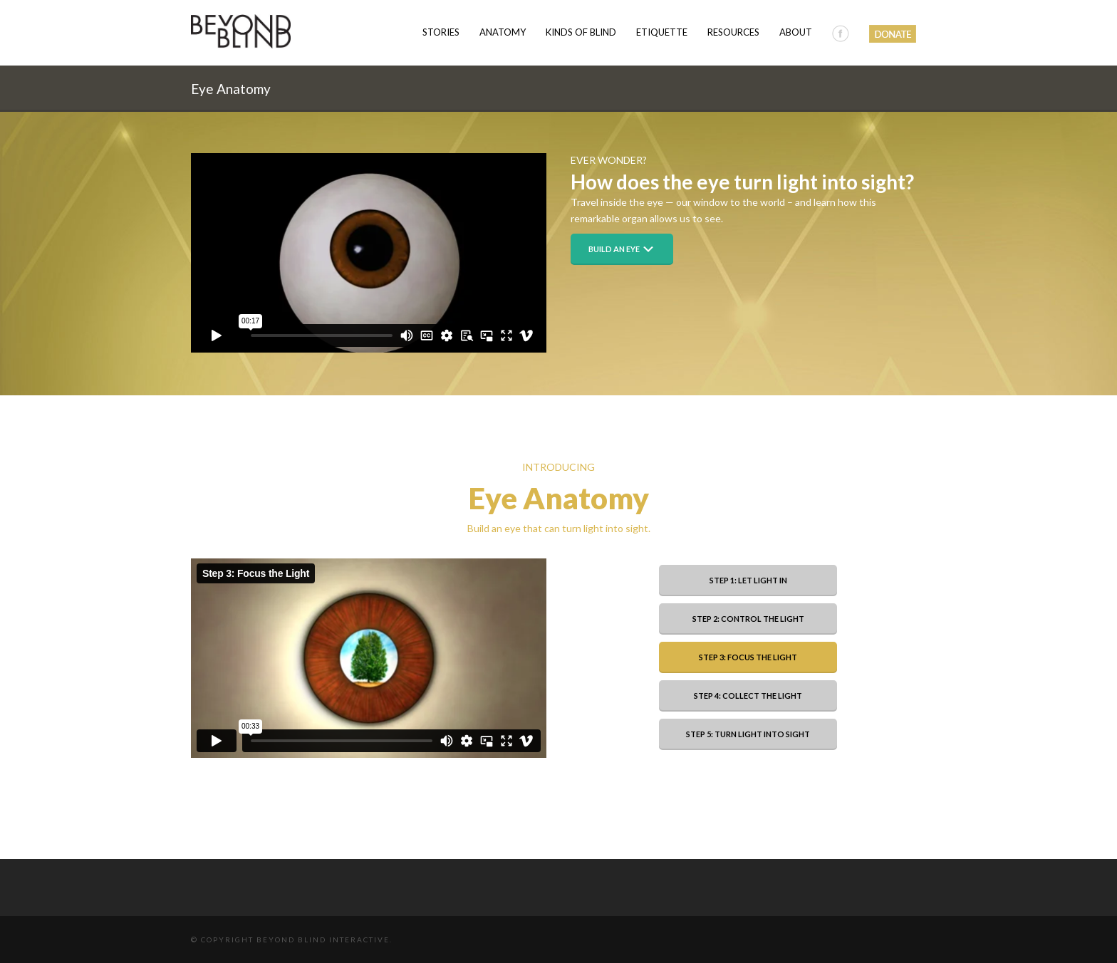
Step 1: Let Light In (748, 580)
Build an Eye (621, 249)
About (795, 32)
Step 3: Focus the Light (748, 657)
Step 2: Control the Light (748, 618)
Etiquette (661, 32)
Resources (733, 32)
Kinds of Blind (581, 32)
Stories (440, 32)
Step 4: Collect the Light (748, 695)
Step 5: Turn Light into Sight (748, 734)
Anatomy (502, 32)
